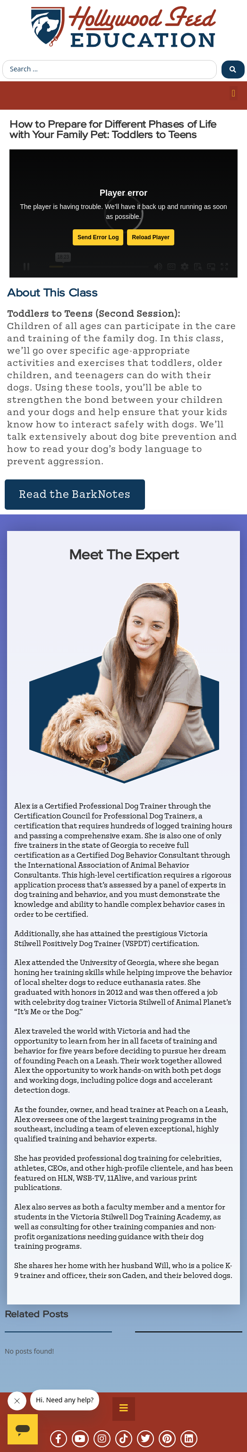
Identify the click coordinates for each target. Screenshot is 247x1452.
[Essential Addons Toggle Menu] (123, 1409)
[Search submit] (233, 69)
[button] (234, 93)
